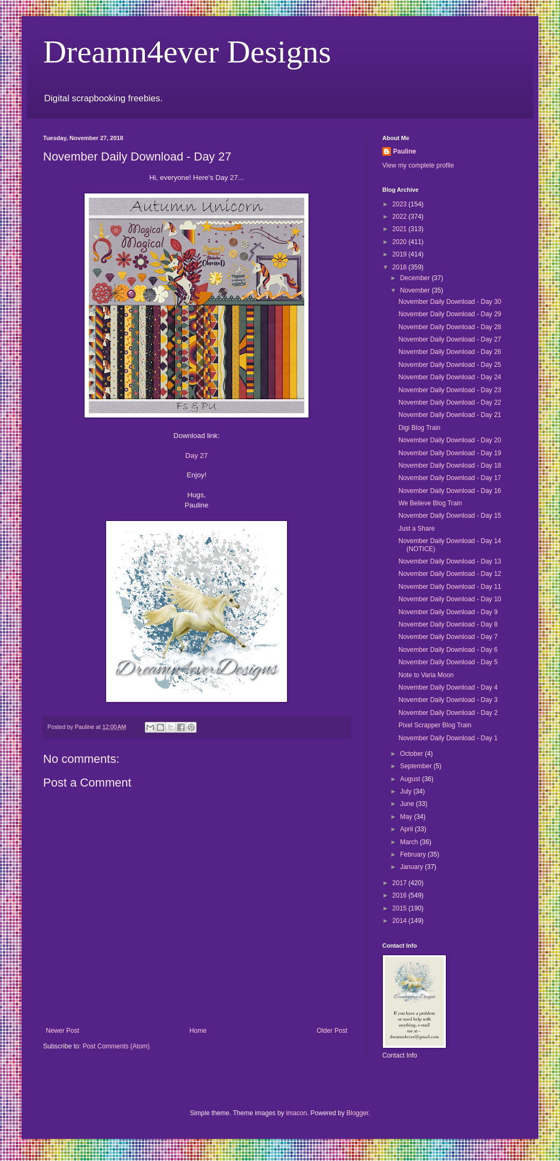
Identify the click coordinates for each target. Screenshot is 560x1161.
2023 (401, 204)
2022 (401, 216)
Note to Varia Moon (426, 675)
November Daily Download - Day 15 (449, 515)
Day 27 (196, 455)
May (407, 817)
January (412, 867)
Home (198, 1030)
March (410, 842)
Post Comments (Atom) (116, 1046)
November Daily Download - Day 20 (449, 440)
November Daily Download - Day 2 (448, 713)
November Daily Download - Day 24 (449, 377)
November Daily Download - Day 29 (449, 314)
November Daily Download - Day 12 (449, 574)
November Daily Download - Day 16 (449, 491)
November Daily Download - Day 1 (448, 738)
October (412, 753)
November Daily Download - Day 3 (448, 700)
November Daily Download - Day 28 (449, 327)
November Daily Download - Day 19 (449, 453)
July (407, 791)
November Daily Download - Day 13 (449, 561)
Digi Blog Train (419, 428)
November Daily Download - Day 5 (448, 662)
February (414, 854)
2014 (401, 920)
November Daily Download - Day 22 (449, 402)
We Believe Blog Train (430, 503)
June (408, 804)
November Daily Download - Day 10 (449, 599)
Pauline (404, 151)
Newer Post (62, 1030)
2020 (401, 242)
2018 (401, 267)
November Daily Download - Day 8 (448, 624)
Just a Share (416, 528)
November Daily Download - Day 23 (449, 390)
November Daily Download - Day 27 (449, 339)
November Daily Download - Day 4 (448, 687)
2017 (401, 883)
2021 (401, 229)
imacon (296, 1113)
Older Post (332, 1030)
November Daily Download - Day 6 (448, 650)
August (411, 779)
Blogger (357, 1113)
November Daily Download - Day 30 (449, 301)
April (407, 829)
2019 (401, 254)
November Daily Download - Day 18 (449, 465)
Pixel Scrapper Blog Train (434, 725)
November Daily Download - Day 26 (449, 352)
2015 (401, 908)
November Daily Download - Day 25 (449, 365)
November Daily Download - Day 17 (449, 478)
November (416, 290)
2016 (401, 895)
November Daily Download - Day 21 (449, 415)
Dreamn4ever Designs (187, 51)
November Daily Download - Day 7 (448, 637)
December (416, 278)
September (416, 766)
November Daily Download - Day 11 (449, 586)
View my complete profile (418, 165)
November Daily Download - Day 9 (448, 612)
